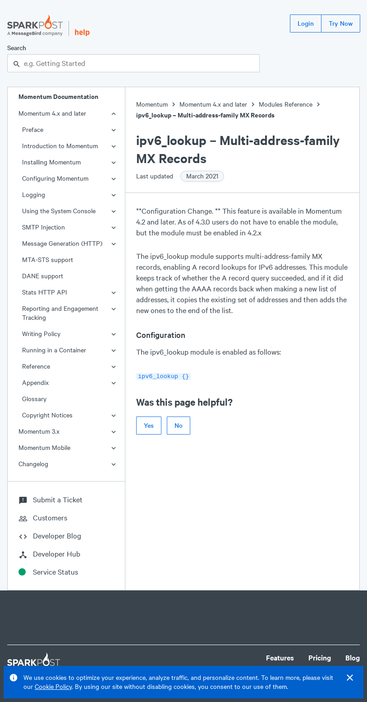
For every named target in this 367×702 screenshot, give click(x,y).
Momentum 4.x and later (52, 113)
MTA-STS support (47, 259)
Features (280, 657)
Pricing (319, 657)
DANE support (42, 275)
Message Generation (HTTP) (62, 243)
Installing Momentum (51, 162)
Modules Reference (285, 104)
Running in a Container (54, 350)
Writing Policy (41, 333)
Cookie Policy (53, 686)
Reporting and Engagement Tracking (60, 313)
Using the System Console (59, 210)
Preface (32, 129)
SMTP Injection (43, 227)
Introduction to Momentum (60, 145)
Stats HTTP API (44, 292)
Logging (33, 194)
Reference (36, 366)
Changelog (33, 463)
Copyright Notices (47, 415)
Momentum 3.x (39, 431)
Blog (352, 657)
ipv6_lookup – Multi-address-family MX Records (205, 115)
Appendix (35, 382)
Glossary (34, 398)
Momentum (152, 104)
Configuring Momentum (55, 178)
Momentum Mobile (44, 447)
